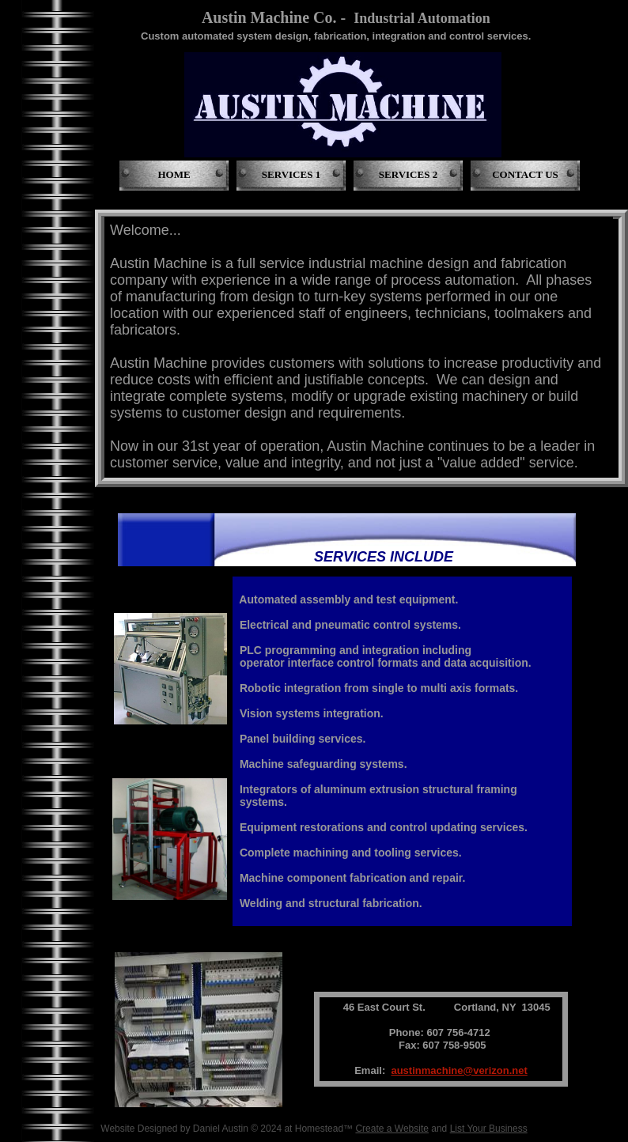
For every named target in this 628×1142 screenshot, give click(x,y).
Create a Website (392, 1128)
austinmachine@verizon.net (459, 1070)
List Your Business (489, 1128)
